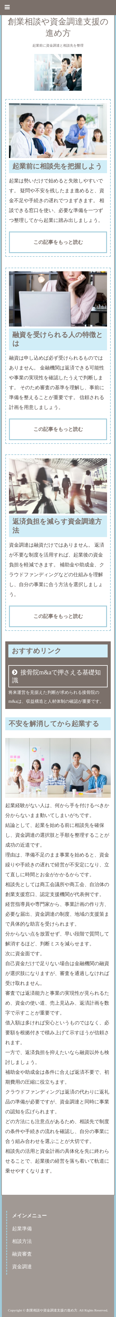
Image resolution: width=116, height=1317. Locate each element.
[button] (58, 7)
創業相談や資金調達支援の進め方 (58, 27)
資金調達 (22, 1266)
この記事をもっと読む (58, 242)
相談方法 (22, 1241)
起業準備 (22, 1228)
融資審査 (22, 1254)
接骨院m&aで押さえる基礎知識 (56, 676)
